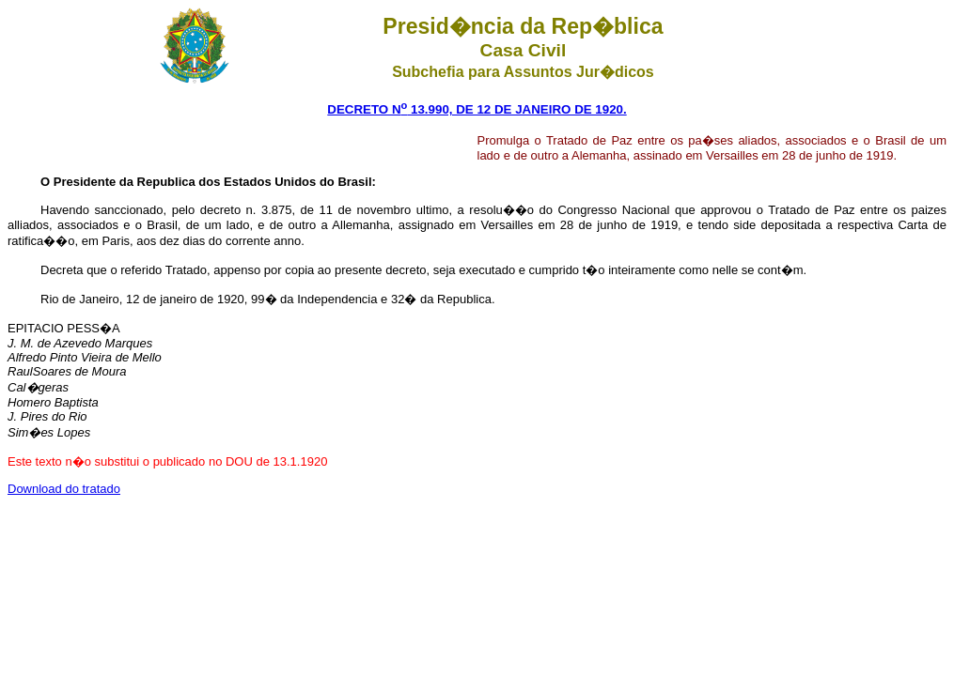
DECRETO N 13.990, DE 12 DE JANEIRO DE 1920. (476, 109)
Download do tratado (64, 489)
